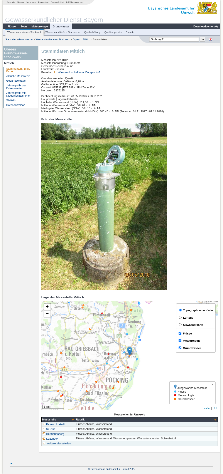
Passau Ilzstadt (53, 424)
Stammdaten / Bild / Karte (18, 70)
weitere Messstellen (59, 443)
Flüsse (11, 26)
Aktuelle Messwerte (18, 76)
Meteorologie (40, 26)
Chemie (130, 32)
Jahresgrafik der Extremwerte (16, 87)
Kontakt (21, 2)
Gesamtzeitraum (16, 80)
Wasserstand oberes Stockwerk (24, 32)
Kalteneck (50, 438)
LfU (215, 408)
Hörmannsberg (53, 433)
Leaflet (206, 408)
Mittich (86, 39)
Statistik (11, 100)
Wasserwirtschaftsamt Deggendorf (79, 72)
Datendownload (15, 105)
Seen (23, 26)
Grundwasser (61, 26)
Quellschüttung (92, 32)
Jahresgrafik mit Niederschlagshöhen (18, 94)
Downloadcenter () (205, 26)
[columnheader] (58, 419)
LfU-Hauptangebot (74, 2)
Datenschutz (43, 2)
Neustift (49, 429)
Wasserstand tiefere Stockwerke (63, 32)
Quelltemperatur (113, 32)
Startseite (11, 2)
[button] (129, 351)
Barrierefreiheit (57, 2)
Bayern (76, 39)
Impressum (31, 2)
